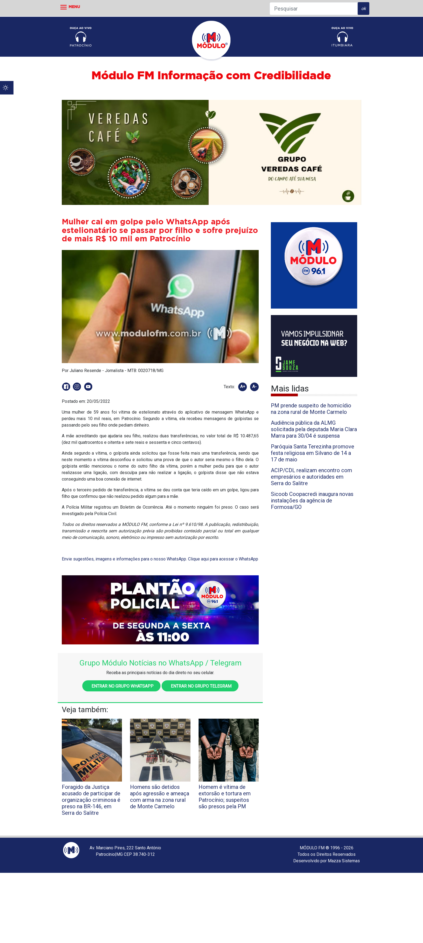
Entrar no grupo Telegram (200, 686)
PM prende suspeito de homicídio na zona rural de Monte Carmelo (311, 408)
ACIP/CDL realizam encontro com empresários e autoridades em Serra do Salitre (311, 476)
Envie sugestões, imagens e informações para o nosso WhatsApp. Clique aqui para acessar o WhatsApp (160, 559)
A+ (242, 386)
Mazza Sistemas (344, 860)
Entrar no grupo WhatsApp (121, 686)
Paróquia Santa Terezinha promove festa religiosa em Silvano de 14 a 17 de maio (312, 453)
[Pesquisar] (314, 8)
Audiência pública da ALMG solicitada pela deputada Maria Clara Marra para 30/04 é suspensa (314, 429)
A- (254, 386)
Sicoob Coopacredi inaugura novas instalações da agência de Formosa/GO (312, 500)
